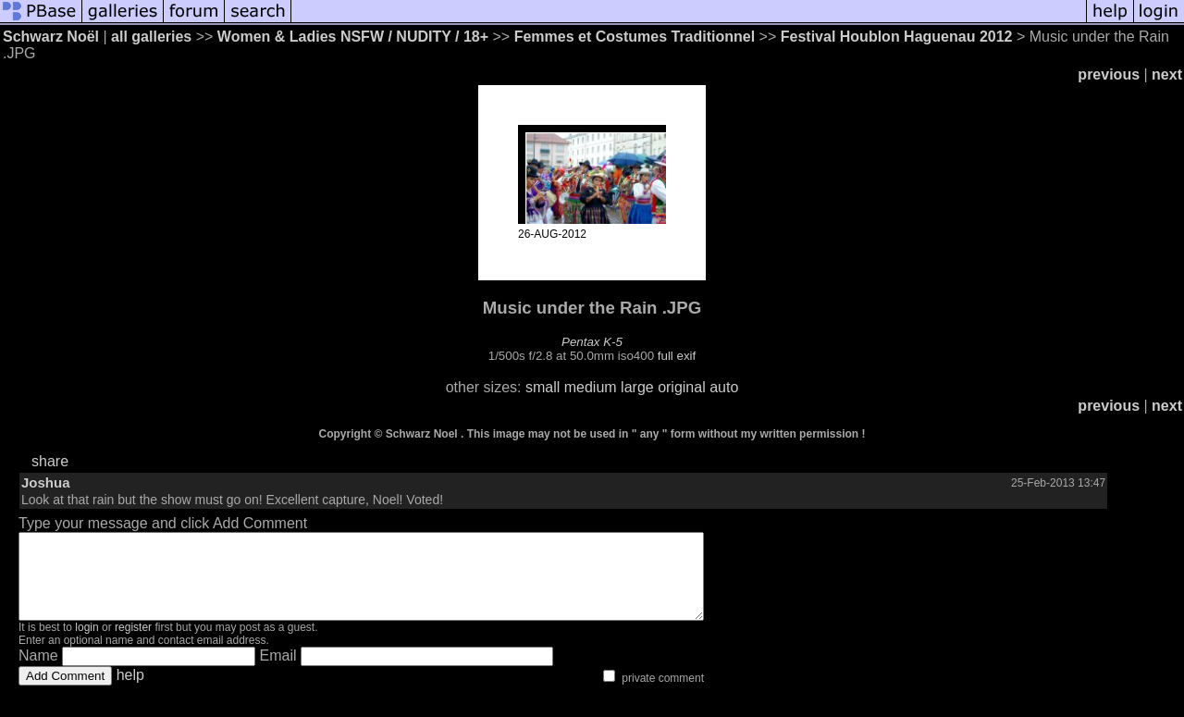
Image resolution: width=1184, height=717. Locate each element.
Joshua (45, 482)
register (133, 643)
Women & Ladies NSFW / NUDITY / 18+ (352, 36)
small (542, 387)
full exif (677, 356)
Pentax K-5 (592, 342)
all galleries (151, 36)
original (682, 387)
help (130, 691)
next (1167, 74)
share (49, 461)
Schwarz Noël (51, 36)
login (86, 643)
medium (590, 387)
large (637, 387)
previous (1109, 74)
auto (723, 387)
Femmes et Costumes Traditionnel (636, 36)
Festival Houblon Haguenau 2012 (897, 36)
